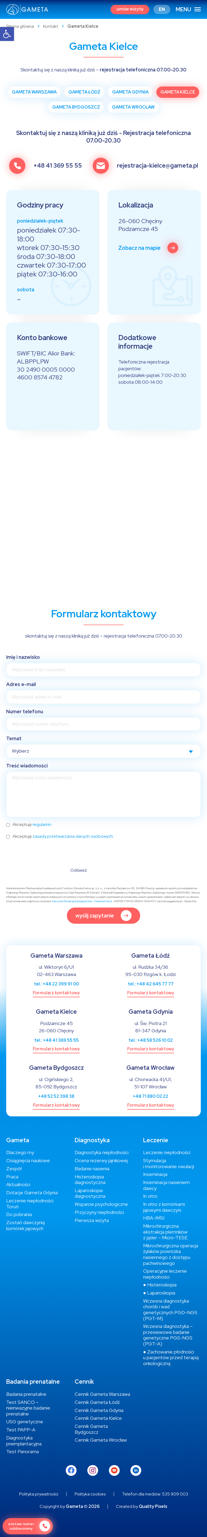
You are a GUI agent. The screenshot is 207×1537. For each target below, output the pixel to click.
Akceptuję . (32, 824)
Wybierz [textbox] (20, 751)
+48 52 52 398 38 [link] (56, 1096)
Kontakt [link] (50, 26)
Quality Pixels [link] (153, 1506)
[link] (7, 34)
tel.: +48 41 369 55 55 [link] (56, 1040)
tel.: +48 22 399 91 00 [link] (56, 984)
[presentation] (47, 854)
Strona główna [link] (20, 26)
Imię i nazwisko (23, 657)
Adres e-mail (21, 684)
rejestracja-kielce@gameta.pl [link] (157, 165)
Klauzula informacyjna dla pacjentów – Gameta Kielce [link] (82, 901)
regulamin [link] (42, 824)
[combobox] (103, 751)
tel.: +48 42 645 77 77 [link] (151, 984)
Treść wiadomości (27, 766)
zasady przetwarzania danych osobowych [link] (73, 836)
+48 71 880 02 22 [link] (150, 1096)
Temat (14, 738)
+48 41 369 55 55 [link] (57, 165)
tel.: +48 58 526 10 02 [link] (151, 1040)
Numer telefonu (24, 711)
